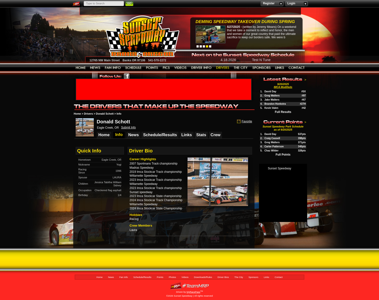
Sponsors (261, 68)
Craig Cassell (272, 138)
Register (272, 4)
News (95, 68)
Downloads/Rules (201, 68)
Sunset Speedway (279, 168)
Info (119, 113)
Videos (180, 68)
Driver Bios (222, 68)
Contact (297, 68)
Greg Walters (272, 95)
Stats (201, 135)
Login (296, 4)
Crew (215, 135)
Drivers (88, 113)
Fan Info (113, 68)
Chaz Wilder (271, 150)
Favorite (244, 121)
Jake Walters (271, 99)
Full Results (283, 112)
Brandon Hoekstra (275, 104)
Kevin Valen (271, 108)
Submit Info (128, 127)
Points (152, 68)
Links (279, 68)
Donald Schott (105, 113)
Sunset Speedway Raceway (130, 36)
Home (81, 68)
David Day (270, 91)
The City (241, 68)
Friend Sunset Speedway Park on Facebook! (127, 76)
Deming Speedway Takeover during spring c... (245, 22)
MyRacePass (189, 286)
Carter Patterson (274, 146)
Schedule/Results (133, 68)
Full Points (283, 154)
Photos (166, 68)
